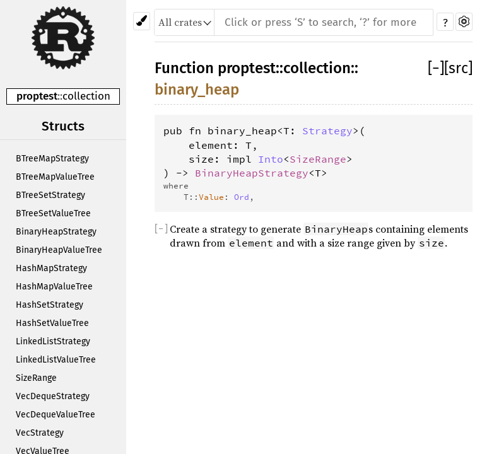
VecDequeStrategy (53, 396)
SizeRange (36, 378)
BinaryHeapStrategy (56, 231)
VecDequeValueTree (55, 414)
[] (436, 68)
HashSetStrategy (49, 305)
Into (270, 159)
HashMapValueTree (54, 286)
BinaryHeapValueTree (59, 250)
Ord (241, 197)
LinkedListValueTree (56, 359)
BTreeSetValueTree (53, 213)
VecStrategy (40, 433)
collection (86, 96)
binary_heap (197, 89)
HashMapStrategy (51, 268)
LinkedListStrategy (53, 341)
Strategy (327, 130)
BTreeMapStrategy (52, 158)
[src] (458, 68)
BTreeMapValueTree (55, 177)
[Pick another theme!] (141, 21)
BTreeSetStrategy (50, 195)
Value (211, 197)
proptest (36, 96)
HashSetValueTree (52, 323)
